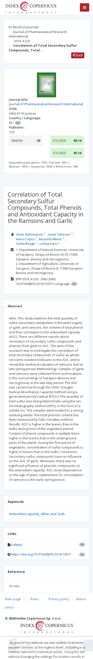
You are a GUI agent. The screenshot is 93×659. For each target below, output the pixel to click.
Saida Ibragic (25, 243)
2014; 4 (22, 41)
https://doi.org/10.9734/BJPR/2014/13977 (41, 554)
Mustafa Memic (50, 239)
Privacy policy (59, 599)
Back (78, 55)
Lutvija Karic (49, 243)
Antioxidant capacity (24, 514)
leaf (54, 514)
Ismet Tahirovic (59, 234)
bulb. (61, 514)
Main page (13, 599)
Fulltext (16, 544)
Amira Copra (25, 239)
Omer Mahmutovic (29, 234)
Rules (35, 599)
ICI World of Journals (24, 27)
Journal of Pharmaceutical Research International (38, 34)
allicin (45, 514)
